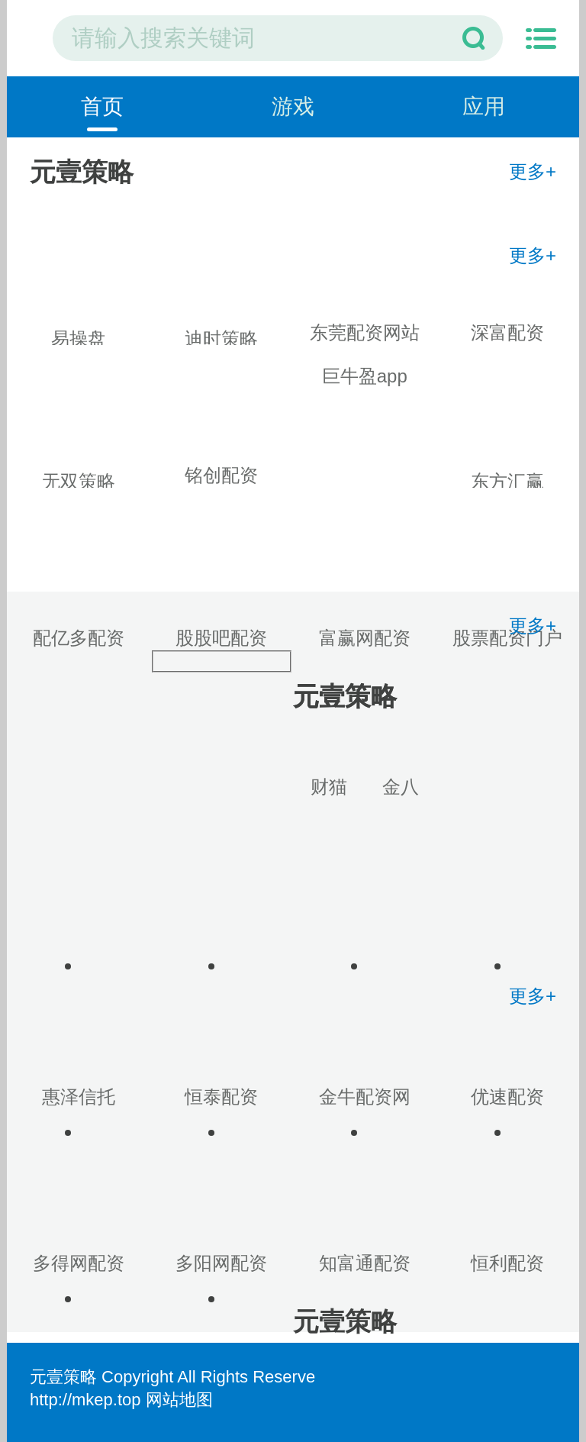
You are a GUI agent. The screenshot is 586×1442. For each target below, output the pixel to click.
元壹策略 (63, 1376)
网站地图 (179, 1399)
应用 (483, 106)
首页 (102, 106)
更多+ (532, 171)
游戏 (293, 106)
